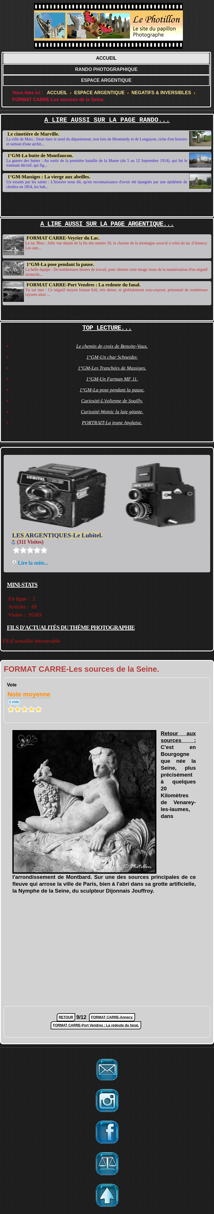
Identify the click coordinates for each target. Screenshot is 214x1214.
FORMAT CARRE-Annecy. (112, 1017)
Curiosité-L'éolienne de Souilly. (112, 401)
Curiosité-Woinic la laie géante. (112, 411)
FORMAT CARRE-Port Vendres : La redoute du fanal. (83, 283)
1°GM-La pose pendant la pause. (60, 263)
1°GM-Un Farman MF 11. (112, 379)
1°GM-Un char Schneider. (112, 357)
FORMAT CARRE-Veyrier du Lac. (63, 238)
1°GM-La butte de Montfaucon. (40, 155)
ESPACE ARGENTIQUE (106, 80)
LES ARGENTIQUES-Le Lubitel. (57, 535)
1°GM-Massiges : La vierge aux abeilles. (48, 175)
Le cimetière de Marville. (33, 134)
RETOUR (66, 1017)
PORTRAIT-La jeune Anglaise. (112, 422)
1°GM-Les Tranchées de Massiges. (112, 368)
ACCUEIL (106, 58)
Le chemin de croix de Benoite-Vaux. (112, 346)
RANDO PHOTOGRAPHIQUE (106, 69)
